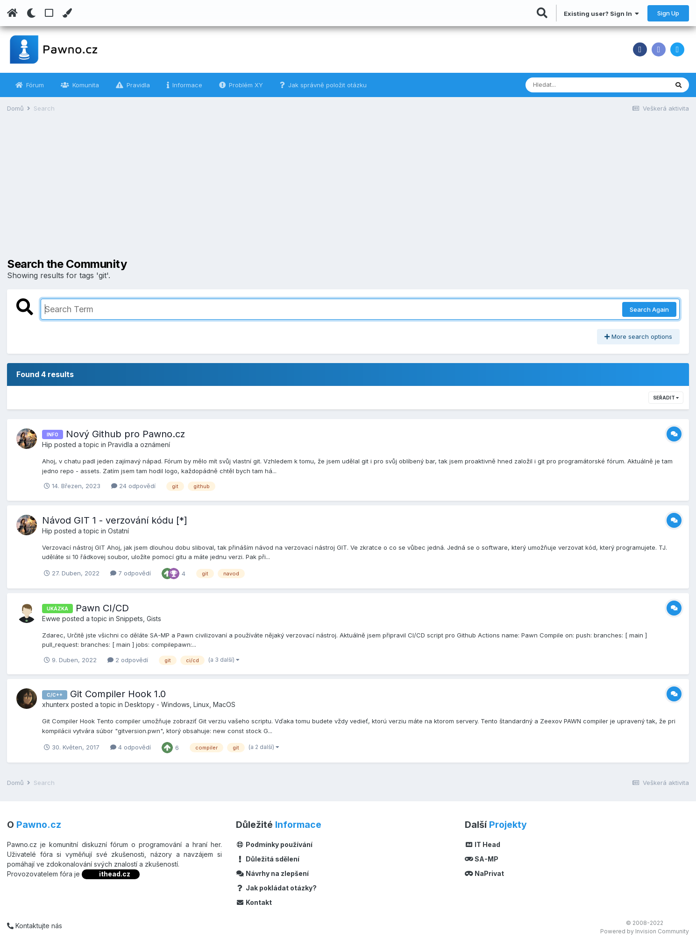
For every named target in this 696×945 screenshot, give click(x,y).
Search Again (649, 309)
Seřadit (666, 397)
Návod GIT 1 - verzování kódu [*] (114, 520)
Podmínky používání (274, 844)
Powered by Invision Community (644, 931)
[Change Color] (67, 13)
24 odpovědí (133, 486)
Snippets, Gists (138, 619)
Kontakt (254, 902)
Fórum (34, 85)
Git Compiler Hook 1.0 (118, 694)
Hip (47, 444)
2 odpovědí (127, 660)
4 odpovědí (130, 747)
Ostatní (118, 531)
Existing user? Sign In (601, 13)
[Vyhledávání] (571, 84)
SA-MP (481, 859)
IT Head (482, 844)
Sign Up (668, 13)
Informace (186, 85)
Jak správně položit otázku (326, 85)
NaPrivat (484, 873)
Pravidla (137, 85)
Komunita (85, 85)
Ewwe (51, 619)
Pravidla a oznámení (139, 444)
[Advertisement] (348, 192)
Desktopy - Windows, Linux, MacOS (180, 704)
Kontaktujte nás (34, 926)
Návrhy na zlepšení (272, 873)
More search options (638, 336)
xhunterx (55, 704)
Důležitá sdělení (267, 859)
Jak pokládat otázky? (276, 888)
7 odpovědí (130, 573)
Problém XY (245, 85)
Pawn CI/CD (102, 608)
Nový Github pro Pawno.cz (125, 434)
